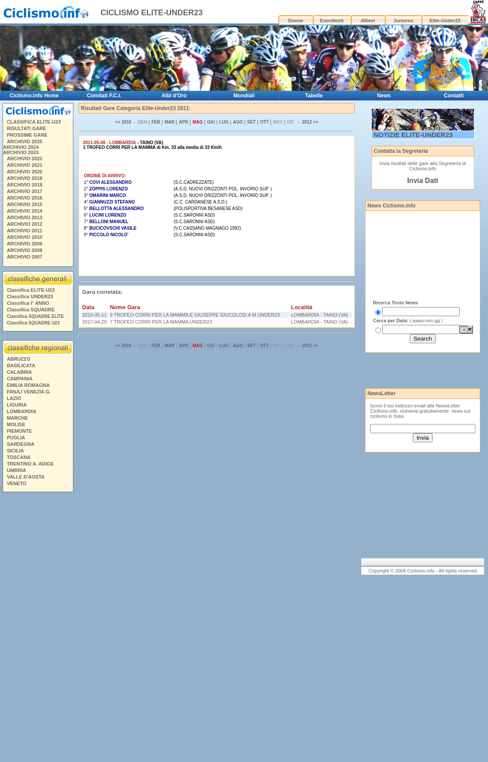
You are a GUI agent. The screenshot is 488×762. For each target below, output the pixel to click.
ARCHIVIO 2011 (24, 230)
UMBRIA (16, 470)
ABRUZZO (19, 359)
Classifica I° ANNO (28, 303)
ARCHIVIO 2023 (20, 152)
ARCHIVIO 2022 (24, 158)
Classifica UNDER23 (30, 296)
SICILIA (15, 450)
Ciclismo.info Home (34, 96)
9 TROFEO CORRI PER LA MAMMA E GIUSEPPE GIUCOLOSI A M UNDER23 (195, 314)
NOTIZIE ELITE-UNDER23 (413, 134)
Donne (295, 20)
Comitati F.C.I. (104, 96)
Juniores (403, 20)
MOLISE (16, 424)
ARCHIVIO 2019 (24, 178)
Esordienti (332, 20)
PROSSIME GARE (27, 135)
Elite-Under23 (444, 20)
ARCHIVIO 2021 (24, 165)
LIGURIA (17, 404)
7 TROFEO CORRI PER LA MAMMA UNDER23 (161, 321)
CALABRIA (19, 372)
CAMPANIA (19, 378)
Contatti (454, 96)
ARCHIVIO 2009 (24, 243)
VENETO (17, 483)
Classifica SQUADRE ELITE (35, 316)
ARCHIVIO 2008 (24, 250)
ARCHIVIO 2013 (24, 217)
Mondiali (244, 96)
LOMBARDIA (21, 411)
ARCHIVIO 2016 (24, 197)
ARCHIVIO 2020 (24, 171)
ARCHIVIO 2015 (24, 204)
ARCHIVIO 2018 (24, 184)
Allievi (368, 20)
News (384, 96)
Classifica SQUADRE (31, 309)
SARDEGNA (21, 444)
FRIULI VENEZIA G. (29, 391)
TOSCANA (19, 457)
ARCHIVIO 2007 (24, 256)
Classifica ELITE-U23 (31, 290)
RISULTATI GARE (26, 128)
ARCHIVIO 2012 (24, 224)
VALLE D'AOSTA (26, 476)
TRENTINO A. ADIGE (30, 463)
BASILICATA (21, 365)
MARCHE (17, 418)
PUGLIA (16, 437)
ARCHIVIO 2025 (24, 141)
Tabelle (313, 96)
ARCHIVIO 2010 (24, 237)
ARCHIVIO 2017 (24, 191)
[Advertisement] (38, 628)
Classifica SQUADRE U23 (33, 323)
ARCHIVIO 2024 (20, 147)
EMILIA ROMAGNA (28, 385)
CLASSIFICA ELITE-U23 (34, 121)
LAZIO (14, 398)
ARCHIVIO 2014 (24, 211)
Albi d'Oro (174, 96)
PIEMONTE (19, 431)
